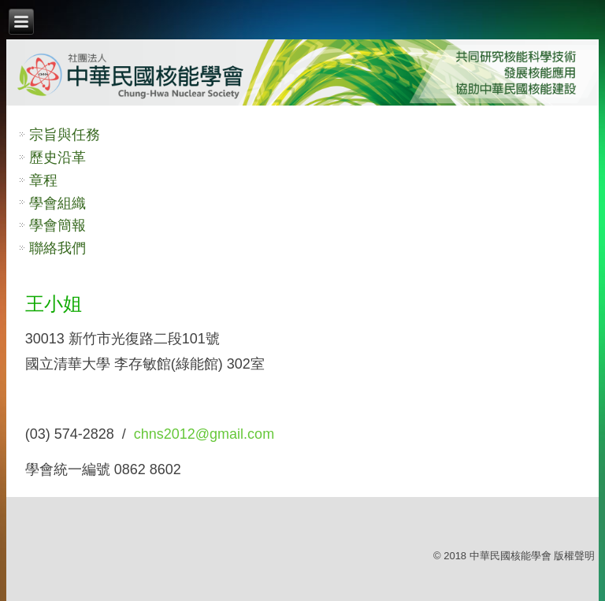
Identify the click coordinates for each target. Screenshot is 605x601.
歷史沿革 (57, 157)
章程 (43, 180)
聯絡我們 (57, 248)
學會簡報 (57, 225)
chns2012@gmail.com (204, 434)
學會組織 (57, 203)
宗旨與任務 (64, 135)
